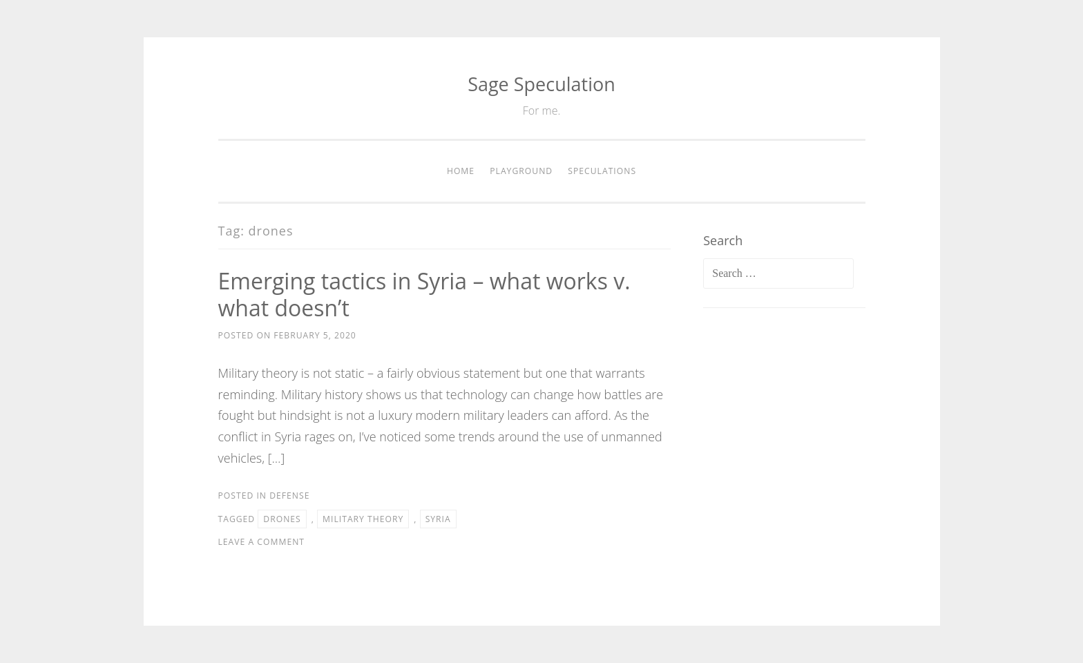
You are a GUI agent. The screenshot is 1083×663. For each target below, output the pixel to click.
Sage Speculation (541, 84)
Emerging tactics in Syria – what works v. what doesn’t (424, 294)
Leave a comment (261, 542)
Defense (289, 495)
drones (281, 519)
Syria (438, 519)
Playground (521, 171)
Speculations (602, 171)
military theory (363, 519)
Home (461, 171)
